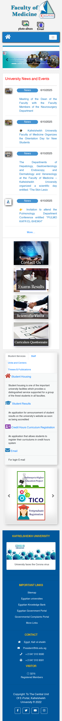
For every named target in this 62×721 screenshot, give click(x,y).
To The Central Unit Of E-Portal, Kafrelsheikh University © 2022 (33, 698)
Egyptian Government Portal (32, 611)
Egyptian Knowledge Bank (31, 605)
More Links (32, 623)
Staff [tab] (33, 356)
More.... (31, 232)
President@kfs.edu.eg (32, 648)
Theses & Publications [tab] (19, 370)
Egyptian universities (32, 599)
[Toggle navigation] (53, 37)
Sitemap (32, 593)
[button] (7, 59)
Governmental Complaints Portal (32, 617)
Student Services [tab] (16, 356)
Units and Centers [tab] (17, 363)
